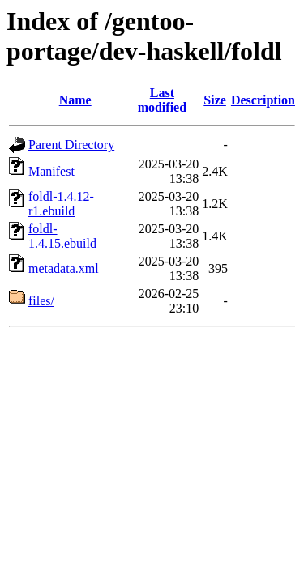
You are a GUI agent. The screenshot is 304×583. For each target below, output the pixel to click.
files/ (41, 301)
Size (214, 100)
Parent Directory (71, 144)
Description (263, 100)
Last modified (162, 100)
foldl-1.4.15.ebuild (62, 236)
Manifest (51, 171)
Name (75, 100)
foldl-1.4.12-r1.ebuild (61, 203)
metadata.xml (63, 268)
